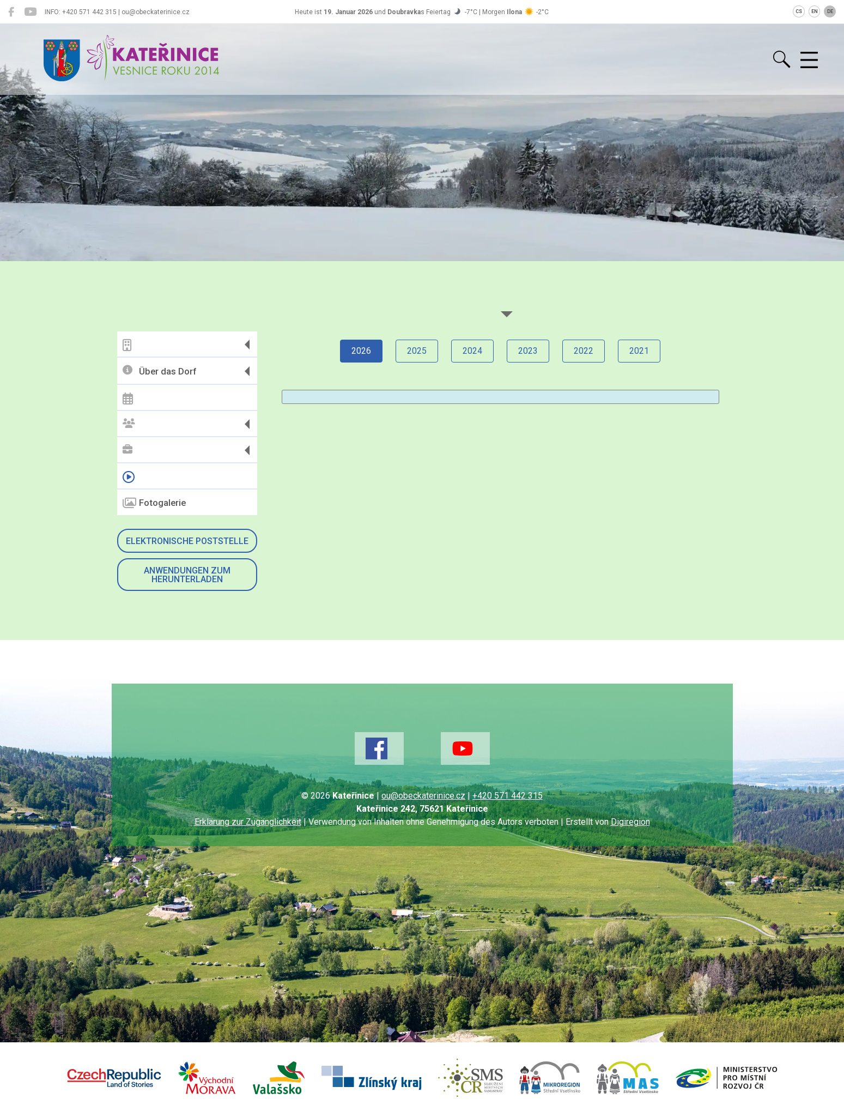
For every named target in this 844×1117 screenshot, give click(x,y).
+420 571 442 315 (507, 795)
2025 (417, 351)
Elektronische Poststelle (187, 541)
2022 (583, 351)
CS (799, 11)
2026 (361, 351)
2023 (528, 351)
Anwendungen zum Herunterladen (187, 574)
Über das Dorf (159, 371)
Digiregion (630, 822)
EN (814, 11)
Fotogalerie (154, 503)
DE (830, 11)
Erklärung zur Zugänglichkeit (248, 822)
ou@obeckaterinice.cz (423, 795)
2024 (472, 351)
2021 (639, 351)
